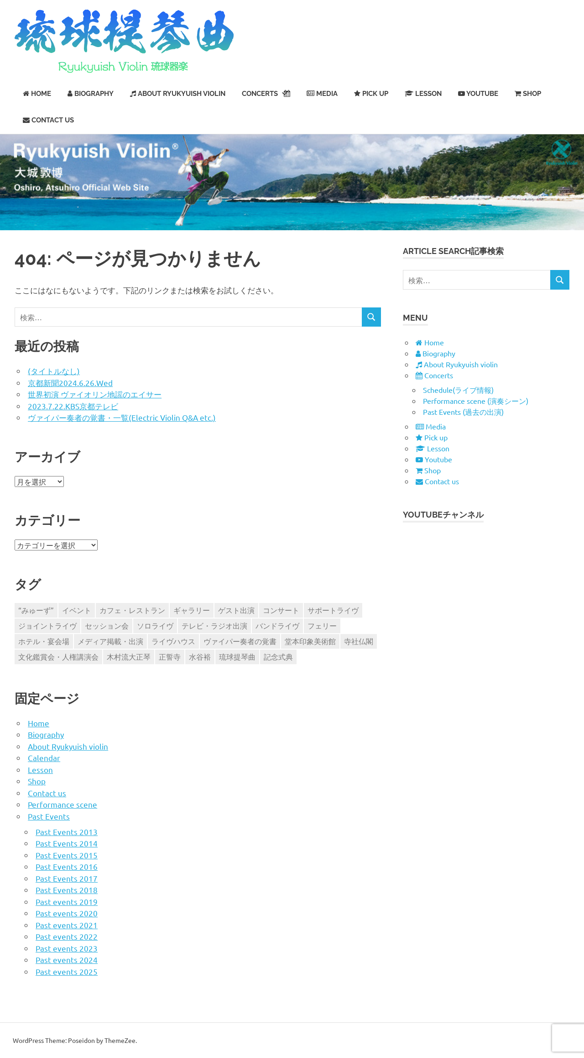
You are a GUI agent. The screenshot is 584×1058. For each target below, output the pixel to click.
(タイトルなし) (54, 371)
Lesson (40, 769)
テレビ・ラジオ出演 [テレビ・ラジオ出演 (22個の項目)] (214, 625)
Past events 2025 (67, 971)
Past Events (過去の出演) (463, 411)
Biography (46, 734)
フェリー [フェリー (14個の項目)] (322, 625)
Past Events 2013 (67, 831)
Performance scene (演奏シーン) (475, 400)
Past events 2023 (67, 948)
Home (38, 723)
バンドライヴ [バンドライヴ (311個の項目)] (277, 625)
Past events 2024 (67, 959)
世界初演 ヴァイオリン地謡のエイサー (95, 394)
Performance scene (62, 804)
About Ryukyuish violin (68, 746)
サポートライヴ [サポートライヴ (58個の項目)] (333, 609)
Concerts (266, 94)
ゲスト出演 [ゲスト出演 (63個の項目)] (236, 609)
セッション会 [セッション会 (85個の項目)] (107, 625)
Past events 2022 (67, 936)
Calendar (44, 757)
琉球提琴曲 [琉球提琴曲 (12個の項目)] (237, 656)
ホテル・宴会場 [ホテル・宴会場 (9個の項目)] (43, 640)
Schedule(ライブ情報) (458, 389)
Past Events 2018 (67, 889)
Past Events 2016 (67, 866)
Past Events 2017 (67, 878)
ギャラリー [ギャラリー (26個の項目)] (191, 609)
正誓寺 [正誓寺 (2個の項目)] (170, 656)
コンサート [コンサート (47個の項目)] (281, 609)
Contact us (47, 793)
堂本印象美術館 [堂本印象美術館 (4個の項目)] (310, 640)
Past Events (49, 816)
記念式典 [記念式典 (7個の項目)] (278, 656)
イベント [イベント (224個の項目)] (76, 609)
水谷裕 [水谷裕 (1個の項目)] (200, 656)
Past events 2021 (67, 925)
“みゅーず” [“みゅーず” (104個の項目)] (36, 609)
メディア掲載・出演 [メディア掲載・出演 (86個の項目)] (110, 640)
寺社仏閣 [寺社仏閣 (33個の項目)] (358, 640)
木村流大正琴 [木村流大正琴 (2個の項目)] (129, 656)
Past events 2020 (67, 913)
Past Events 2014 (67, 843)
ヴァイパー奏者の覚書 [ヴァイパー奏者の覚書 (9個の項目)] (239, 640)
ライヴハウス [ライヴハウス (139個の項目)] (173, 640)
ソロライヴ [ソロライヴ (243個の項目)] (155, 625)
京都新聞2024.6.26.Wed (70, 382)
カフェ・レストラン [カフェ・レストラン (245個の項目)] (132, 609)
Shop (37, 781)
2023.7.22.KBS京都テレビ (73, 406)
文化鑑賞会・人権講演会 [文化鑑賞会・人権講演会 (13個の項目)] (58, 656)
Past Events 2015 (67, 855)
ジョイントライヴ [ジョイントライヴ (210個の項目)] (47, 625)
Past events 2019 (67, 901)
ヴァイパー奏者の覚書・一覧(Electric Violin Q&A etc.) (122, 417)
